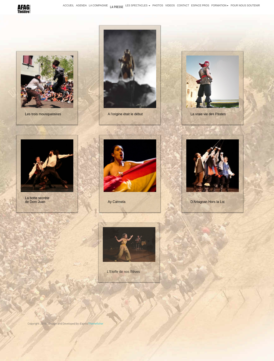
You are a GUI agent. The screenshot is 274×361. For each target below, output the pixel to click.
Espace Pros (200, 5)
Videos (170, 5)
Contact (183, 5)
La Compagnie (98, 5)
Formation (219, 5)
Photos (157, 5)
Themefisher (95, 323)
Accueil (68, 5)
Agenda (81, 5)
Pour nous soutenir (245, 5)
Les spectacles (137, 5)
